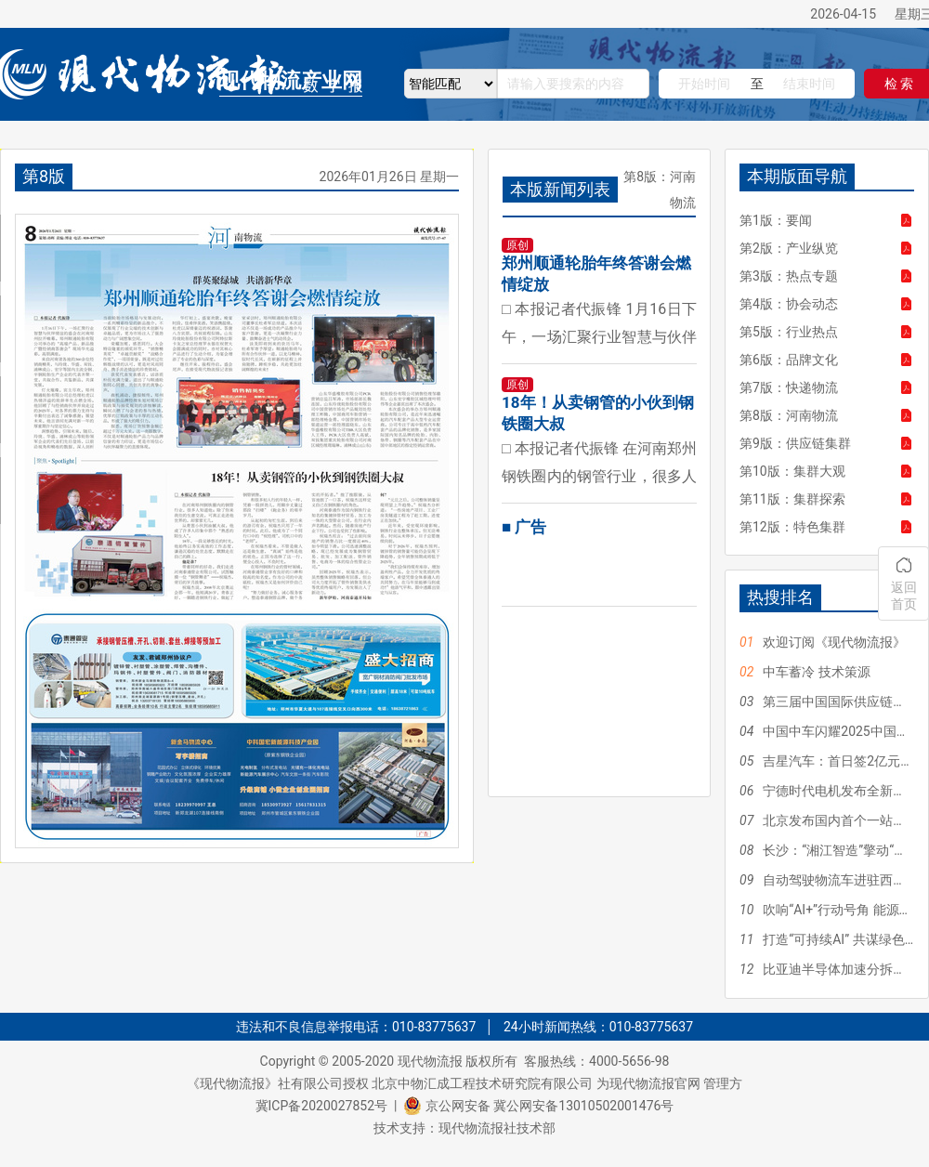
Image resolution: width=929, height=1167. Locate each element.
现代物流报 (430, 1061)
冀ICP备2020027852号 (321, 1105)
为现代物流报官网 (648, 1083)
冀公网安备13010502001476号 (583, 1105)
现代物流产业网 (290, 80)
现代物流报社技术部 (497, 1128)
